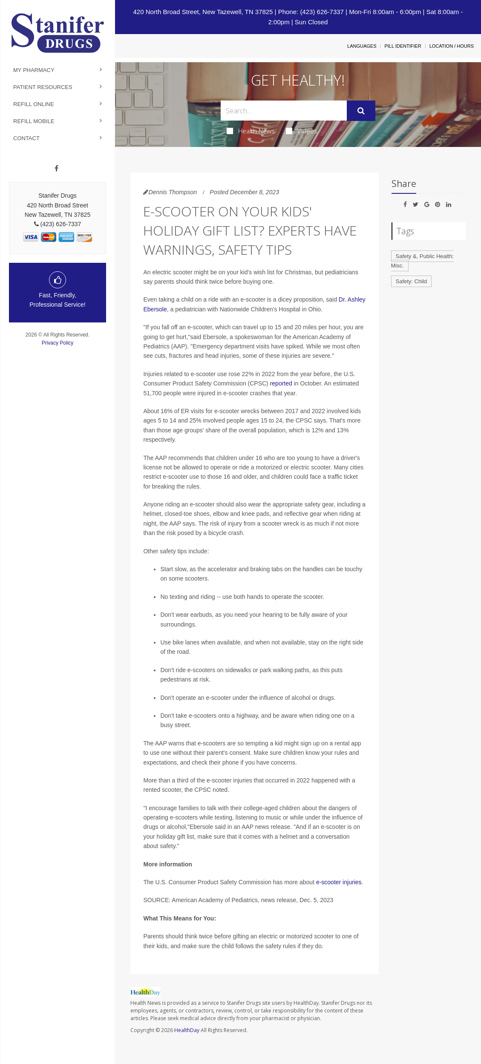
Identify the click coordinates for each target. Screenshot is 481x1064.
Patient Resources (42, 87)
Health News (251, 131)
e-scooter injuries (339, 882)
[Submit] (361, 111)
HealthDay (186, 1030)
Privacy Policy (58, 343)
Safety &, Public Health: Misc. (422, 261)
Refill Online (33, 104)
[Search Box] (284, 111)
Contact (26, 138)
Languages (361, 46)
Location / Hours (451, 46)
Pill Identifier (402, 46)
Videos (301, 131)
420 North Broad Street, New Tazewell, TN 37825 (203, 11)
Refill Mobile (33, 121)
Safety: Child (411, 281)
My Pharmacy (34, 70)
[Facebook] (56, 168)
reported (281, 383)
